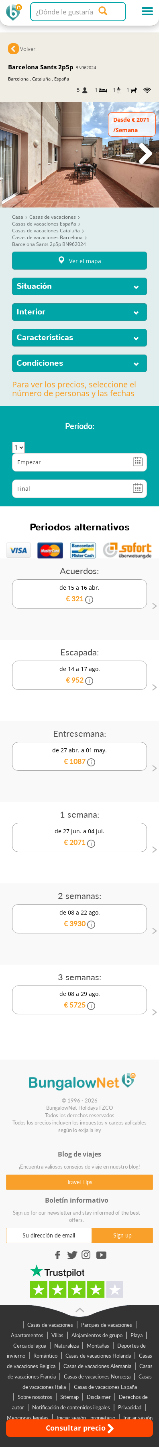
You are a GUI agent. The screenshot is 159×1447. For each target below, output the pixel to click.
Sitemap (69, 1397)
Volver (27, 48)
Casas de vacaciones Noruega (97, 1376)
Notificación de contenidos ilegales (71, 1407)
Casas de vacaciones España (105, 1387)
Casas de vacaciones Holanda (98, 1355)
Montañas (98, 1345)
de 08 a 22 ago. (79, 919)
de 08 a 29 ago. (79, 1000)
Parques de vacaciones (106, 1325)
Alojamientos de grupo (96, 1335)
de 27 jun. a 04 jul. (79, 837)
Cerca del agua (29, 1345)
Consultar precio (80, 1428)
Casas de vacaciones (50, 1325)
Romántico (45, 1355)
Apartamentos (27, 1335)
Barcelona (18, 79)
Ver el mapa (79, 260)
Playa (136, 1335)
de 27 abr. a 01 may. (79, 756)
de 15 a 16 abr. (79, 594)
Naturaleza (66, 1345)
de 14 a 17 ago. (79, 675)
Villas (57, 1335)
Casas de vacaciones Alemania (97, 1366)
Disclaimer (99, 1397)
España (61, 79)
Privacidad (129, 1407)
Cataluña (41, 79)
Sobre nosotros (35, 1397)
